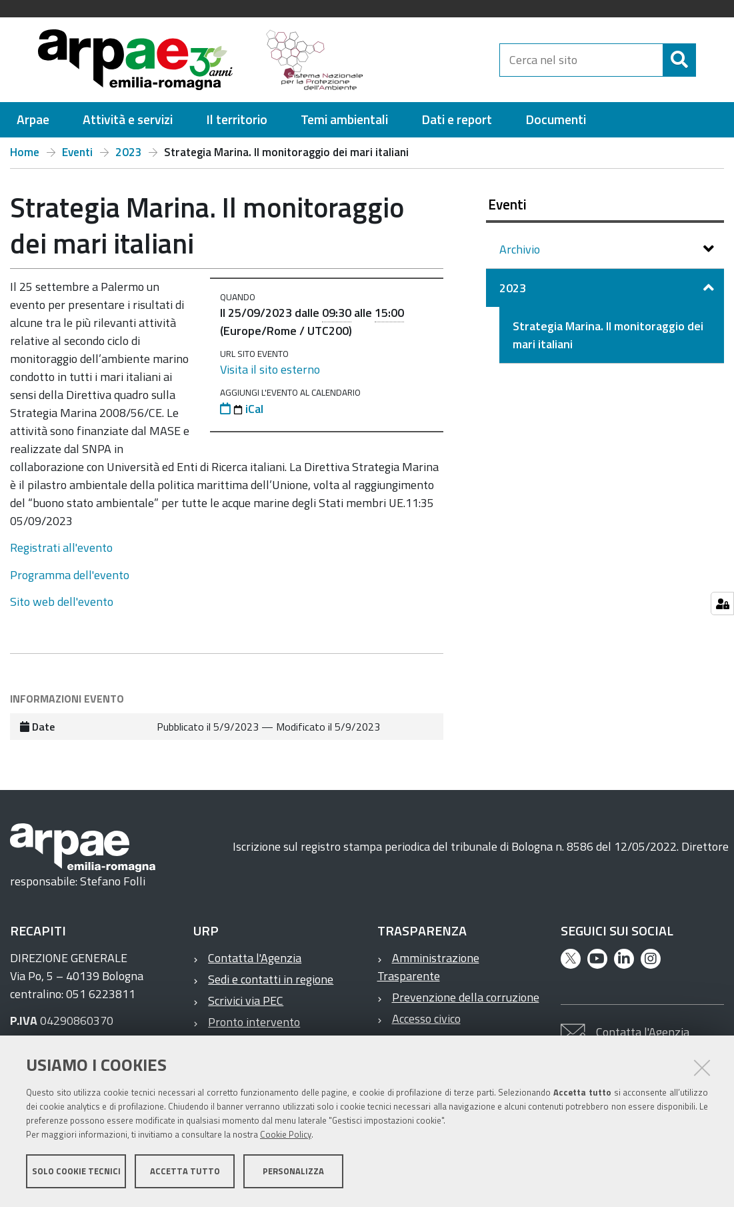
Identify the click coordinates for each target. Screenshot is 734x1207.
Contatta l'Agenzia (254, 958)
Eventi (77, 152)
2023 (128, 152)
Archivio (521, 249)
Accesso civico (426, 1019)
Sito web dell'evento (61, 601)
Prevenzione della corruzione (465, 997)
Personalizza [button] (293, 1172)
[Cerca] (706, 60)
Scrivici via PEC (245, 1000)
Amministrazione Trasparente (428, 967)
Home (24, 152)
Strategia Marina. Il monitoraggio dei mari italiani (608, 335)
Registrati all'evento (61, 547)
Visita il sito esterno (270, 369)
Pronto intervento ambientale (246, 1031)
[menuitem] (33, 119)
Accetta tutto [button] (185, 1172)
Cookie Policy (285, 1135)
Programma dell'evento (69, 575)
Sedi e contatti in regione (270, 979)
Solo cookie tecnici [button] (76, 1172)
